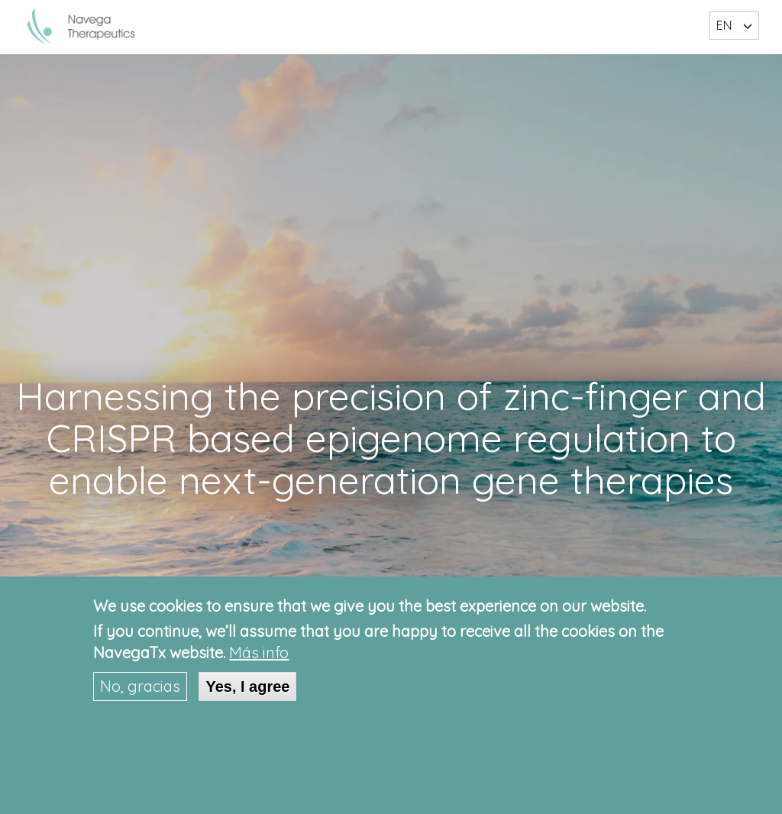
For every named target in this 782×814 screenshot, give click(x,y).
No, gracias (140, 686)
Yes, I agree (247, 686)
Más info (259, 652)
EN (724, 25)
